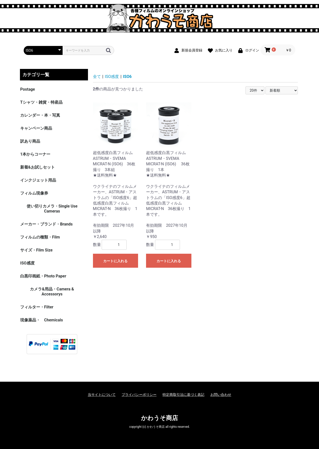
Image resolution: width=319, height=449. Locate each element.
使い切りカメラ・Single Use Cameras (52, 209)
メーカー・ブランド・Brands (46, 224)
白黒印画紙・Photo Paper (43, 276)
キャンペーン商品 (36, 128)
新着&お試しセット (37, 167)
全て (97, 76)
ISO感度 (27, 263)
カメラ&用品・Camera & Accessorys (52, 291)
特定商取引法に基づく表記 (183, 395)
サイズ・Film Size (36, 250)
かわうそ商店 (159, 418)
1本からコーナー (35, 154)
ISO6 (127, 76)
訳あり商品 (30, 141)
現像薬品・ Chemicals (41, 320)
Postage (27, 89)
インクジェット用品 (38, 180)
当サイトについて (102, 395)
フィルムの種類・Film (40, 237)
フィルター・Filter (36, 307)
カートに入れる (115, 261)
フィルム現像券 (34, 193)
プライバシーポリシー (139, 395)
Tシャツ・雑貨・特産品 (41, 102)
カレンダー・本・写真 (40, 115)
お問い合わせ (220, 395)
